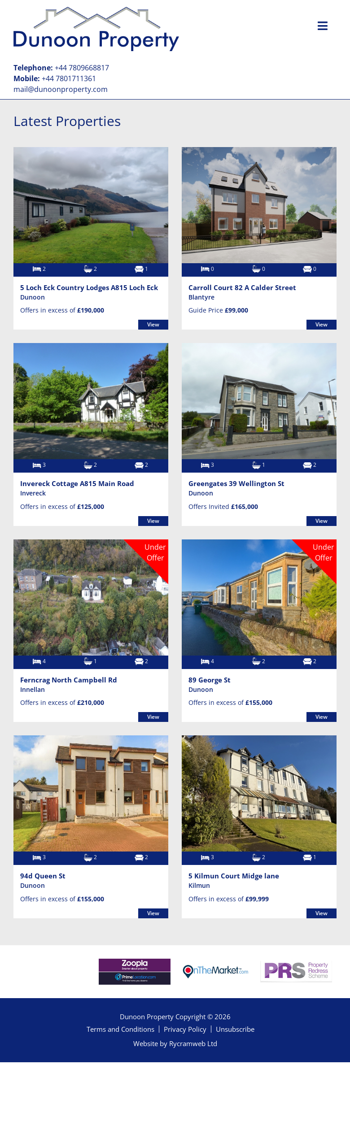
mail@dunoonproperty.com (60, 89)
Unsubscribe (235, 1029)
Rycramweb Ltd (193, 1043)
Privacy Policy (185, 1029)
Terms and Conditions (120, 1029)
